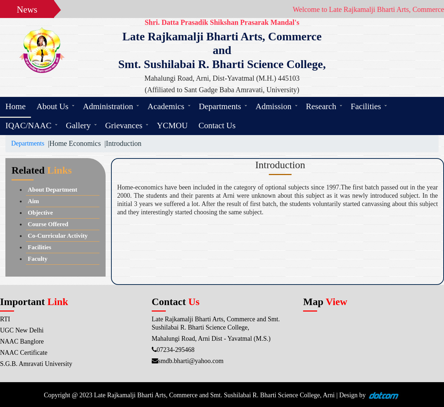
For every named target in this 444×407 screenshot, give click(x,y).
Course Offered (48, 224)
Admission (274, 106)
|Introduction (121, 143)
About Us (52, 106)
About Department (52, 189)
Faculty (38, 258)
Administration (108, 106)
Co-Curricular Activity (58, 235)
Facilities (366, 106)
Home (15, 106)
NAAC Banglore (22, 341)
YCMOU (172, 125)
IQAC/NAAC (28, 125)
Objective (40, 212)
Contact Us (217, 125)
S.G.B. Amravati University (36, 363)
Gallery (78, 125)
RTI (5, 319)
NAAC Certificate (23, 352)
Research (321, 106)
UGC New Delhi (22, 330)
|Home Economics (72, 143)
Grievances (123, 125)
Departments (220, 106)
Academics (165, 106)
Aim (33, 201)
